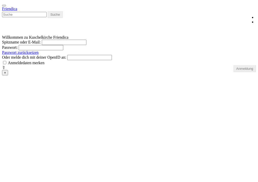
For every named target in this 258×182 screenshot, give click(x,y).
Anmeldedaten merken (26, 63)
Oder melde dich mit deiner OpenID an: (34, 57)
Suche (55, 14)
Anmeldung (244, 69)
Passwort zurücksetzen (20, 52)
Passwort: (10, 47)
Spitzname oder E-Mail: (21, 42)
